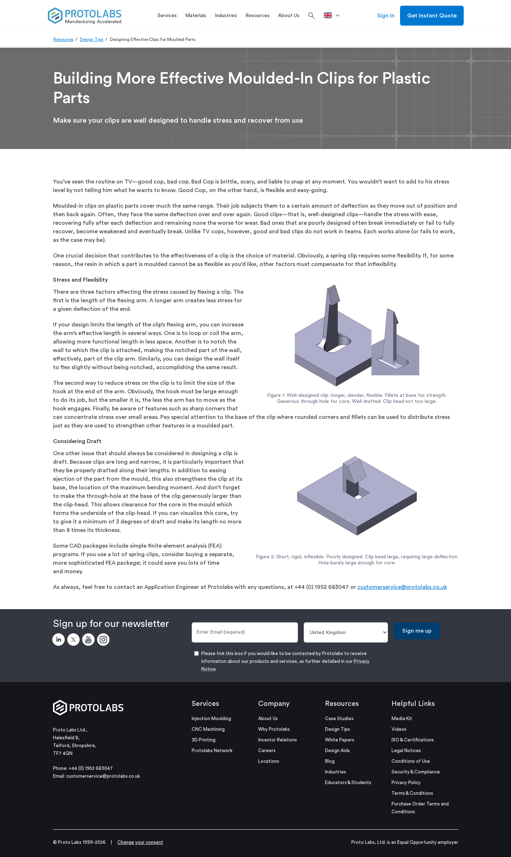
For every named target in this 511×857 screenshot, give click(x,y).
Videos (399, 729)
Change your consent (140, 842)
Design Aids (337, 750)
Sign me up (416, 631)
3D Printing (203, 740)
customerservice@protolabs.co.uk (402, 587)
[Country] (346, 632)
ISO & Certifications (413, 740)
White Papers (339, 740)
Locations (268, 761)
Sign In (386, 15)
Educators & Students (348, 782)
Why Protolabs (274, 729)
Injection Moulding (211, 718)
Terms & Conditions (412, 793)
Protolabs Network (212, 750)
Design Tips (91, 39)
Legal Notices (406, 750)
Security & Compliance (416, 772)
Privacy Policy (406, 782)
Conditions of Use (411, 761)
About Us (268, 718)
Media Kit (402, 718)
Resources (63, 39)
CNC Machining (208, 729)
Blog (330, 761)
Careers (267, 750)
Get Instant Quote (432, 15)
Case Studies (339, 718)
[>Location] (334, 15)
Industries (335, 772)
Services (205, 703)
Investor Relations (277, 740)
